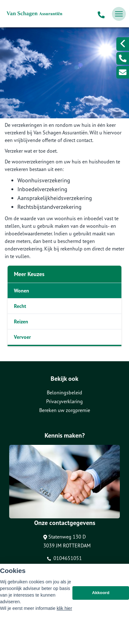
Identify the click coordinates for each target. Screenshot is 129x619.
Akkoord (100, 592)
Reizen (21, 321)
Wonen (21, 290)
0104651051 (64, 558)
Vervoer (22, 337)
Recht (20, 306)
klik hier (64, 608)
